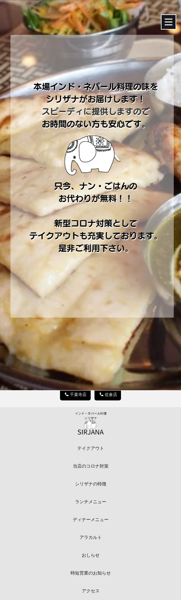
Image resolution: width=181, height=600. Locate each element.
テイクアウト (90, 448)
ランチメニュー (90, 501)
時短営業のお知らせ (91, 573)
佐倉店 (108, 394)
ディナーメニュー (91, 519)
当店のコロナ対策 (91, 466)
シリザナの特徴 (90, 484)
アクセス (91, 591)
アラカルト (90, 537)
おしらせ (91, 555)
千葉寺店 (76, 394)
